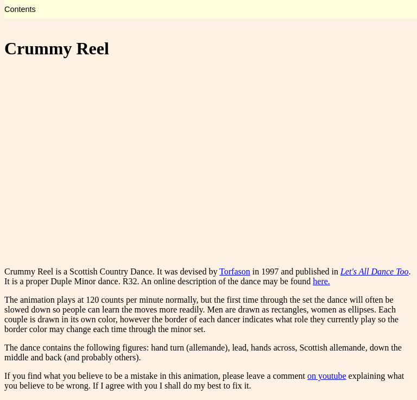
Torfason (234, 271)
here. (321, 281)
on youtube (326, 375)
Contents (20, 9)
